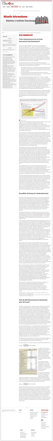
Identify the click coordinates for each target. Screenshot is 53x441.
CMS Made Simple (11, 410)
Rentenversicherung (33, 413)
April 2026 (5, 36)
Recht (23, 6)
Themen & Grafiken (14, 6)
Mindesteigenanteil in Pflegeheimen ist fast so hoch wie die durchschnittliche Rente (9, 45)
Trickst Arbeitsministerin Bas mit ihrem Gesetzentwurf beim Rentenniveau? (9, 58)
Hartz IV (31, 418)
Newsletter (33, 435)
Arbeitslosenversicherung (34, 412)
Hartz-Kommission (23, 434)
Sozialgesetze (43, 425)
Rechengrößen (43, 422)
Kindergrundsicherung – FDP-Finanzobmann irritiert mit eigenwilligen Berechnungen (9, 84)
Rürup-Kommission (23, 433)
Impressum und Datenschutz (34, 433)
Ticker (20, 412)
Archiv (27, 6)
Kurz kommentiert (44, 412)
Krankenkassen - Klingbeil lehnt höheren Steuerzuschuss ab (9, 50)
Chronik (8, 6)
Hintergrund (43, 416)
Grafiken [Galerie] (44, 417)
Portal (4, 6)
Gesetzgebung (43, 428)
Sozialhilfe (31, 417)
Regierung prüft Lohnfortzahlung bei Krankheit (7, 41)
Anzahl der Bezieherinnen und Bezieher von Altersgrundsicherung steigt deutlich (9, 74)
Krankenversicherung (33, 414)
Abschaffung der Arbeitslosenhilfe (23, 437)
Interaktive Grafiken (44, 414)
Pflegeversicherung (33, 416)
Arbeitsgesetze (43, 424)
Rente (20, 6)
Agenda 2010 (22, 432)
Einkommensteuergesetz (45, 426)
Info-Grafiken (43, 413)
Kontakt (32, 434)
